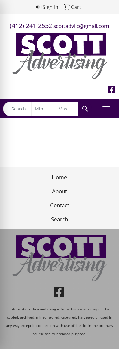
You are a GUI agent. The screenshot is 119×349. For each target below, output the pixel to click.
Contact (59, 205)
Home (59, 177)
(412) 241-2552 (31, 25)
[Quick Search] (17, 109)
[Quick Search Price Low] (43, 109)
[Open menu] (106, 109)
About (59, 191)
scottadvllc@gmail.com (81, 26)
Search (59, 219)
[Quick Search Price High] (67, 109)
